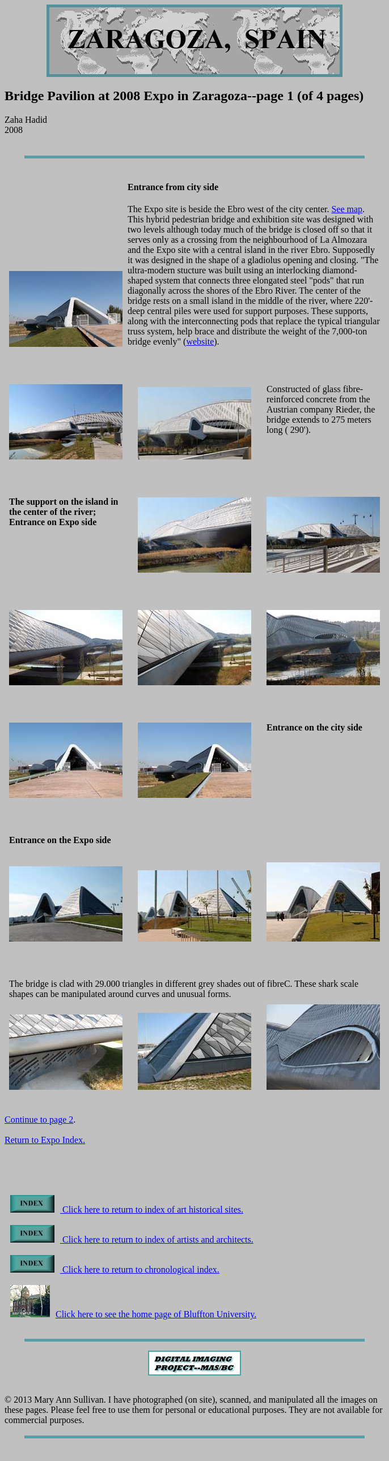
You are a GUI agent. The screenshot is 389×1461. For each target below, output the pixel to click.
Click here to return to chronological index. (114, 1269)
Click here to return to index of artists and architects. (131, 1239)
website (200, 341)
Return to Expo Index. (45, 1140)
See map (346, 209)
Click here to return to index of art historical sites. (126, 1209)
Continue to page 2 (39, 1119)
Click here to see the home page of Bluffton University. (133, 1314)
